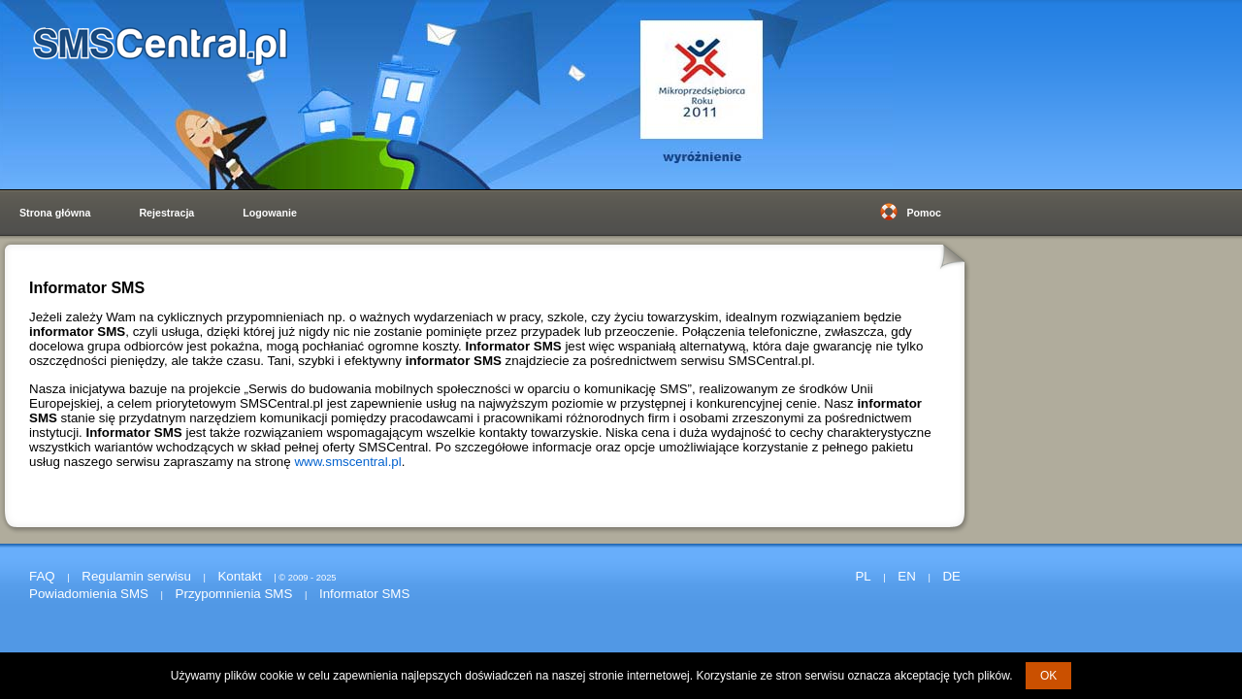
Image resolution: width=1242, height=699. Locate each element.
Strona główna (54, 212)
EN (907, 576)
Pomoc (923, 212)
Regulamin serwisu (136, 576)
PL (862, 576)
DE (951, 576)
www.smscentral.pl (347, 461)
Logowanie (270, 212)
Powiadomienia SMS (88, 593)
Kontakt (239, 576)
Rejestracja (166, 212)
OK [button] (1048, 675)
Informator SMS (364, 593)
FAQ (42, 576)
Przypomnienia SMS (234, 593)
